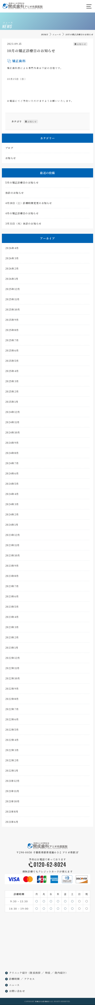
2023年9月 (12, 566)
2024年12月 (12, 412)
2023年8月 (12, 576)
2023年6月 (12, 596)
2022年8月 (12, 699)
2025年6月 (12, 350)
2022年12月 (12, 658)
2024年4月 (12, 494)
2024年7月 (12, 463)
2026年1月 (11, 279)
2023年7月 (12, 586)
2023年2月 (12, 637)
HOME (44, 34)
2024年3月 (12, 504)
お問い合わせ (17, 991)
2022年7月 (12, 709)
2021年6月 (11, 822)
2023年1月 (11, 648)
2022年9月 (12, 688)
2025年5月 (12, 361)
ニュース (56, 34)
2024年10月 (12, 432)
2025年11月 (12, 299)
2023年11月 (12, 545)
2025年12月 (12, 289)
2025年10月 (12, 309)
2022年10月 (12, 678)
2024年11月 (12, 422)
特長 (48, 972)
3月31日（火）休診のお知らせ (23, 223)
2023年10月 (12, 555)
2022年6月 (12, 719)
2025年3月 (12, 381)
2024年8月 (12, 453)
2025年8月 (12, 330)
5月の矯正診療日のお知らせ (22, 182)
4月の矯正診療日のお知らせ (22, 213)
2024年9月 (12, 443)
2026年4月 (12, 248)
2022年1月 (11, 770)
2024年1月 (11, 525)
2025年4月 (12, 371)
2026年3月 (12, 258)
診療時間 (14, 979)
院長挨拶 (35, 972)
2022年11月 (12, 668)
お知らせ (81, 44)
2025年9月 (12, 320)
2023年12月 (12, 535)
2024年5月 (12, 484)
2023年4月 (12, 617)
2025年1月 (11, 402)
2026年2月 (12, 268)
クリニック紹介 (18, 972)
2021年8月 (11, 811)
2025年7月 (12, 340)
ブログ (9, 148)
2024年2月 (12, 514)
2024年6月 (12, 473)
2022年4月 (12, 740)
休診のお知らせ (14, 193)
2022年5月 (12, 729)
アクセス (29, 979)
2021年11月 (12, 791)
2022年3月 (12, 750)
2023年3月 (12, 627)
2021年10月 (12, 801)
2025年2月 (12, 391)
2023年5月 (12, 607)
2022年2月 (12, 760)
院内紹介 (60, 972)
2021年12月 (12, 781)
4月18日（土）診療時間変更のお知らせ (28, 203)
